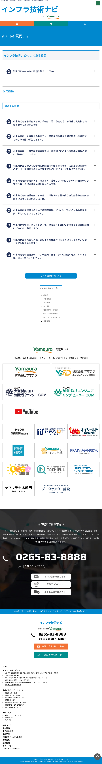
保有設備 (46, 321)
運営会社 (6, 740)
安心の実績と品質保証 (12, 675)
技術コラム (7, 725)
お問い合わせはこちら (17, 23)
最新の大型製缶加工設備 (13, 685)
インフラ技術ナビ (29, 9)
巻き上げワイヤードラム (52, 317)
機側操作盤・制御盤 (50, 310)
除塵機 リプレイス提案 (12, 695)
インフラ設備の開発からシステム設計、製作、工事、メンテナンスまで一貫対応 (31, 673)
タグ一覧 (8, 720)
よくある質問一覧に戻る (51, 275)
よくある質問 (8, 731)
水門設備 (46, 302)
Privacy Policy (59, 761)
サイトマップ (8, 745)
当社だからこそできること (13, 690)
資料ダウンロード (51, 23)
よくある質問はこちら (55, 592)
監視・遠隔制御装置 (50, 313)
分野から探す (9, 717)
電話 (85, 23)
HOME (5, 666)
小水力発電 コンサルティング (14, 698)
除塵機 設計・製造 (11, 693)
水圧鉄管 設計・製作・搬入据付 (15, 702)
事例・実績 (7, 712)
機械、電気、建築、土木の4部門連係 (17, 680)
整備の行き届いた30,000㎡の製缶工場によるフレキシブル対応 (26, 682)
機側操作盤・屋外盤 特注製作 (14, 705)
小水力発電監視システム (13, 707)
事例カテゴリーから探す (13, 715)
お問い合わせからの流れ (12, 737)
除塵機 (45, 295)
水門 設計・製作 (10, 700)
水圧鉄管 (46, 306)
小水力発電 (47, 299)
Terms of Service (73, 761)
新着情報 (6, 743)
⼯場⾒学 (6, 734)
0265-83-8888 (51, 556)
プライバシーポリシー (11, 748)
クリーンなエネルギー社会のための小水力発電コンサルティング (26, 678)
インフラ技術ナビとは (11, 670)
